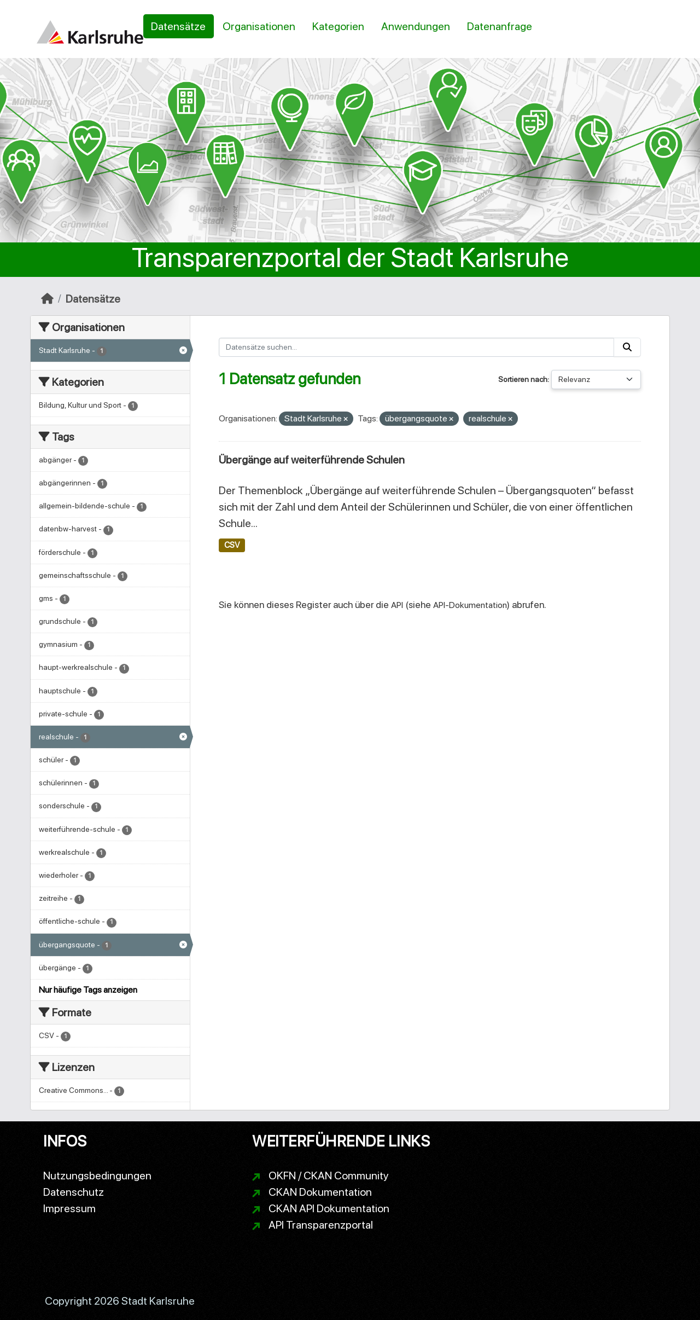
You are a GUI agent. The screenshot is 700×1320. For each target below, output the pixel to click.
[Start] (47, 298)
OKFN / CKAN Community (329, 1175)
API (397, 605)
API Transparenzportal (321, 1224)
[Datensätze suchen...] (416, 347)
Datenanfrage (499, 26)
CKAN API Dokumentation (329, 1208)
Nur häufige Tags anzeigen (88, 990)
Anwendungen (415, 26)
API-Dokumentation (470, 605)
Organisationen (259, 26)
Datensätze (178, 26)
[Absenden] (627, 347)
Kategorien (338, 26)
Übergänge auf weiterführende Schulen (312, 459)
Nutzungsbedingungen (97, 1175)
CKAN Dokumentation (320, 1192)
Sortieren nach (522, 379)
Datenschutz (73, 1192)
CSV (232, 545)
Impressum (69, 1208)
